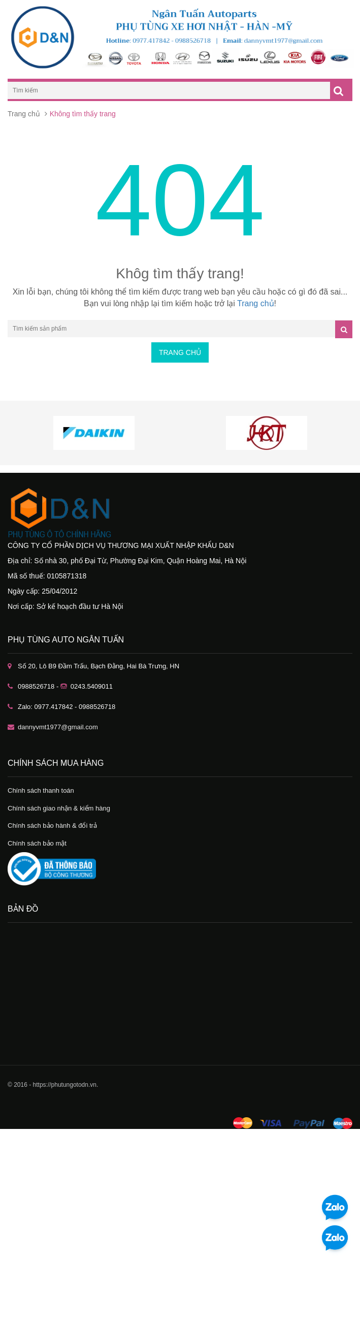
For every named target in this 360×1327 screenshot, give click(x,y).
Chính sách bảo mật (37, 843)
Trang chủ (24, 114)
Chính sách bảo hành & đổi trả (52, 825)
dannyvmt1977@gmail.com (58, 727)
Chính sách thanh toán (41, 790)
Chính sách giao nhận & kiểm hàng (59, 808)
